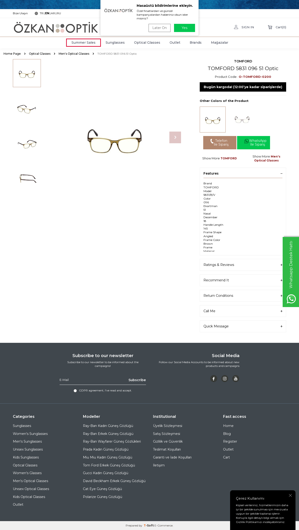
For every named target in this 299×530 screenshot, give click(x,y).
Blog (227, 434)
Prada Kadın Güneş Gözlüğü (105, 449)
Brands (196, 42)
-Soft (149, 525)
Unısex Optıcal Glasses (31, 489)
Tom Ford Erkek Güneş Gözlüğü (109, 465)
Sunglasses (115, 42)
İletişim (159, 465)
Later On (159, 28)
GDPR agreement (91, 390)
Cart (226, 457)
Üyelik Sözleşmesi (167, 426)
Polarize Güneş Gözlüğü (102, 497)
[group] (114, 137)
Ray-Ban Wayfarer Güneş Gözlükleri (112, 442)
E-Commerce (163, 525)
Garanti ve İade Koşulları (172, 457)
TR (41, 13)
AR (53, 13)
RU (59, 13)
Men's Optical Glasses (74, 53)
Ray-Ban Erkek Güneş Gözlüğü (108, 434)
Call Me (242, 311)
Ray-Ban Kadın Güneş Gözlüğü (108, 426)
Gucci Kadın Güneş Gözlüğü (105, 473)
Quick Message (242, 326)
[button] (175, 137)
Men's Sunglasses (27, 442)
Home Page (12, 53)
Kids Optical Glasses (29, 497)
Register (230, 442)
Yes (184, 28)
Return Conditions (242, 296)
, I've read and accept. (103, 390)
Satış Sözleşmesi (166, 434)
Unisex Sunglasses (28, 449)
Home (228, 426)
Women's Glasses (27, 473)
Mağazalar (219, 42)
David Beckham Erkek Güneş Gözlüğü (114, 481)
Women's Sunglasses (30, 434)
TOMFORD (243, 61)
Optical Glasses (147, 42)
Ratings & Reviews (242, 265)
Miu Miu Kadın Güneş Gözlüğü (107, 457)
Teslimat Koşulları (167, 449)
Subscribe (137, 380)
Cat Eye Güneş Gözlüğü (102, 489)
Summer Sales (83, 42)
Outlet (175, 42)
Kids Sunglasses (26, 457)
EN (47, 13)
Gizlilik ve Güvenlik (168, 442)
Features (242, 173)
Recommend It (242, 280)
